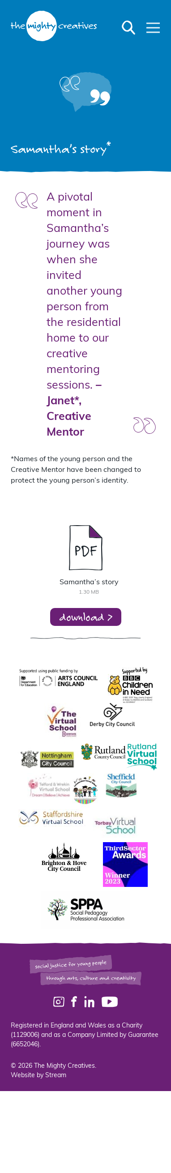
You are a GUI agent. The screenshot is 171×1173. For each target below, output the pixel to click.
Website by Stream (38, 1075)
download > (85, 617)
